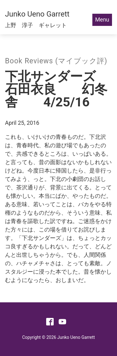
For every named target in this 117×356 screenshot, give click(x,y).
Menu (102, 19)
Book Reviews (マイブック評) (56, 61)
